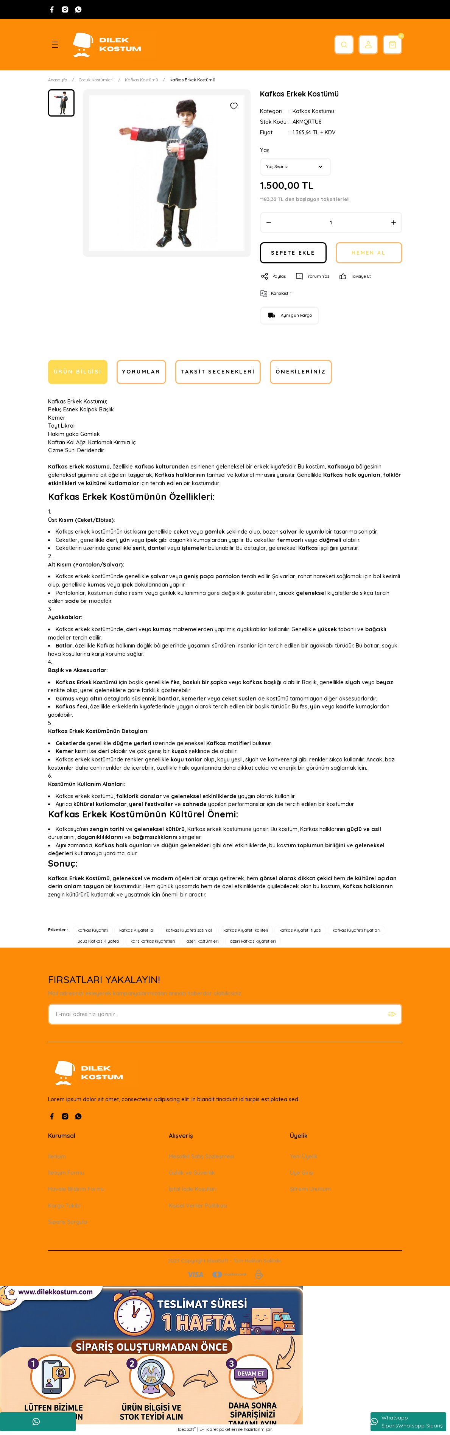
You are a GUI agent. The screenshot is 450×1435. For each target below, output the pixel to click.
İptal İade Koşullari (192, 1189)
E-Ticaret (208, 1429)
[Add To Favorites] (233, 106)
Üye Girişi (302, 1172)
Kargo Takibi (64, 1205)
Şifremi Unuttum (310, 1189)
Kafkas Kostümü (313, 111)
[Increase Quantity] (393, 222)
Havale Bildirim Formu (76, 1189)
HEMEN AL (368, 252)
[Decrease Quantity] (268, 222)
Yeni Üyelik (304, 1156)
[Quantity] (331, 222)
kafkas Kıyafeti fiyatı (300, 930)
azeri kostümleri (203, 941)
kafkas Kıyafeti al (136, 930)
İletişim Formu (66, 1172)
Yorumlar (141, 372)
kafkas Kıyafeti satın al (189, 930)
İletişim (57, 1156)
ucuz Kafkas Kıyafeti (98, 941)
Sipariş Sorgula (67, 1222)
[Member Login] (366, 44)
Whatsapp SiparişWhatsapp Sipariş (407, 1421)
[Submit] (391, 1014)
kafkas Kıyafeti (93, 930)
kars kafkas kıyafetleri (153, 941)
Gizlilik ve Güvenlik (192, 1172)
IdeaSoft (187, 1429)
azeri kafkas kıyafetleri (253, 941)
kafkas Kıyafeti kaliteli (245, 930)
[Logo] (111, 44)
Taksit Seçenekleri (218, 372)
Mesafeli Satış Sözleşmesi (201, 1156)
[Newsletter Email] (225, 1014)
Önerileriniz (301, 372)
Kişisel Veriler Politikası (198, 1205)
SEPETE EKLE (293, 252)
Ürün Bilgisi (78, 372)
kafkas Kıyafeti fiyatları (356, 930)
